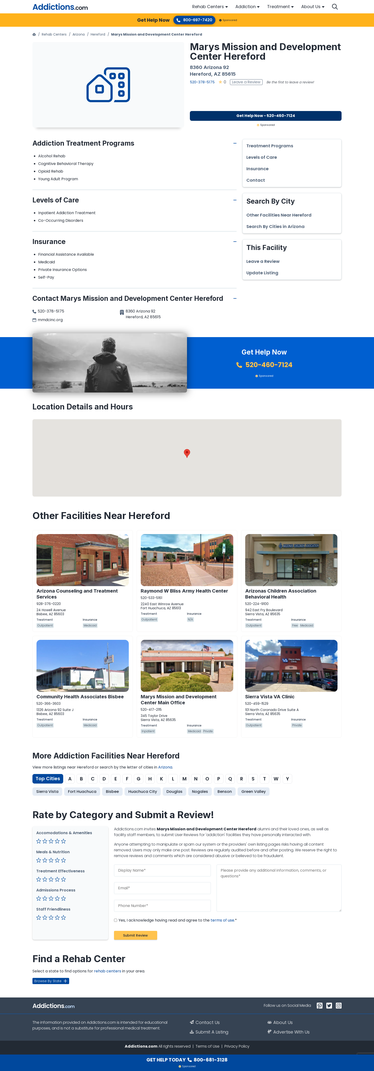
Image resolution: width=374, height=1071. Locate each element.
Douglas (174, 791)
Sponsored (228, 20)
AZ (217, 74)
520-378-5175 (202, 82)
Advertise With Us (289, 1032)
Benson (225, 791)
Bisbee (112, 791)
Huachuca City (142, 791)
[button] (187, 453)
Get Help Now (153, 20)
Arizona (79, 34)
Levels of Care (261, 157)
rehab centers (107, 971)
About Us (311, 7)
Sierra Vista (47, 791)
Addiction (245, 7)
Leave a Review (246, 82)
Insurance (257, 169)
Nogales (200, 791)
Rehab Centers (208, 7)
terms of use (222, 920)
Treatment (278, 7)
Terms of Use (207, 1046)
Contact (255, 180)
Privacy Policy (236, 1046)
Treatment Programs (269, 146)
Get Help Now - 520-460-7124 (265, 115)
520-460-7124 (264, 365)
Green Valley (253, 791)
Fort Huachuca (82, 791)
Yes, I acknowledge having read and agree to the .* (175, 920)
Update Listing (262, 273)
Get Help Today (187, 1059)
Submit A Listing (209, 1032)
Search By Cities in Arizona (275, 226)
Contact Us (205, 1022)
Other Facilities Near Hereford (279, 215)
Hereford (98, 34)
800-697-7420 (194, 20)
